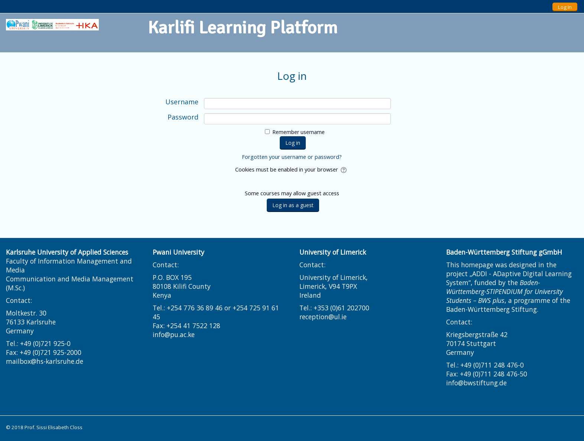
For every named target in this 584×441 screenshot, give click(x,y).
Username (181, 102)
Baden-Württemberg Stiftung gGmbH (504, 252)
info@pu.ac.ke (174, 334)
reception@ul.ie (323, 316)
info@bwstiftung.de (476, 382)
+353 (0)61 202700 (341, 307)
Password (183, 117)
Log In (565, 7)
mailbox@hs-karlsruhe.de (44, 361)
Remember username (298, 131)
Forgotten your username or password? (292, 156)
